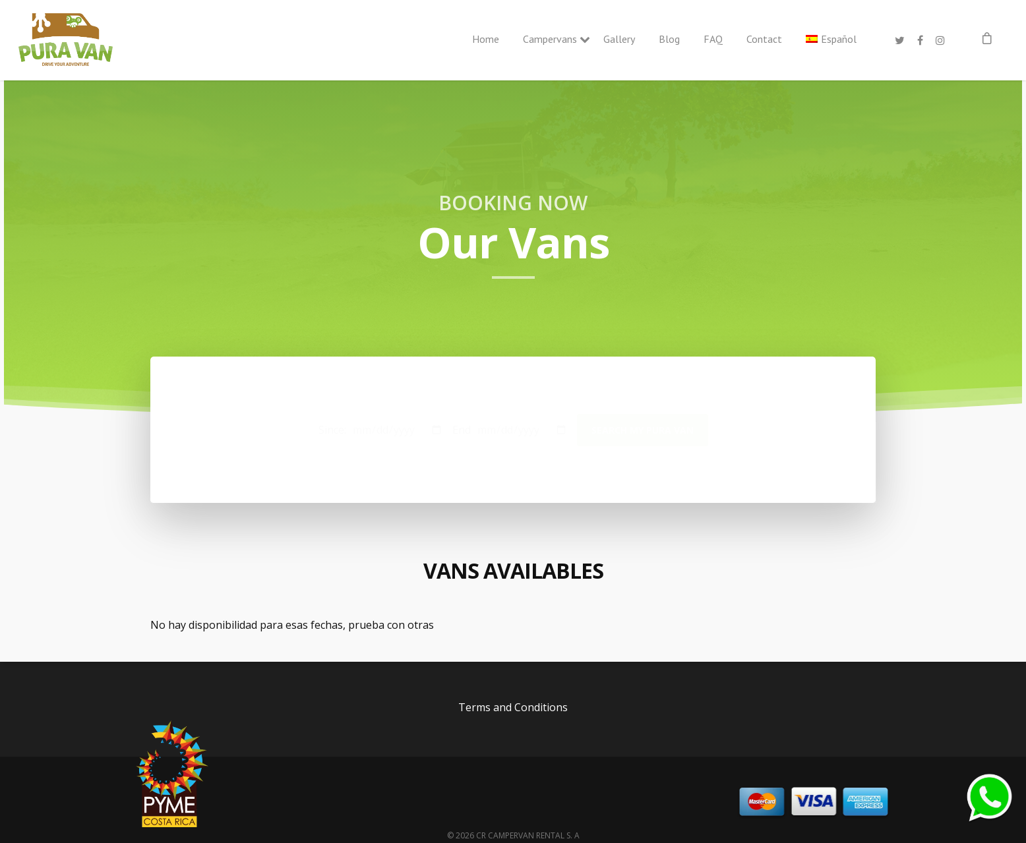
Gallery (619, 38)
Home (485, 38)
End (461, 429)
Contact (764, 38)
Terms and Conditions (513, 707)
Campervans (551, 38)
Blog (669, 38)
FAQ (713, 38)
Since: (332, 429)
